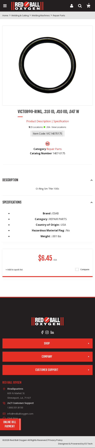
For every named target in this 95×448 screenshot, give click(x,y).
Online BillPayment (9, 424)
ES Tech (88, 443)
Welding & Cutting (20, 15)
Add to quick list (14, 269)
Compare (82, 269)
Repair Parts (59, 15)
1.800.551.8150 (15, 407)
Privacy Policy (55, 440)
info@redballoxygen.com (20, 413)
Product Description (38, 121)
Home (5, 15)
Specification (61, 121)
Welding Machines (41, 15)
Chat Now (12, 418)
